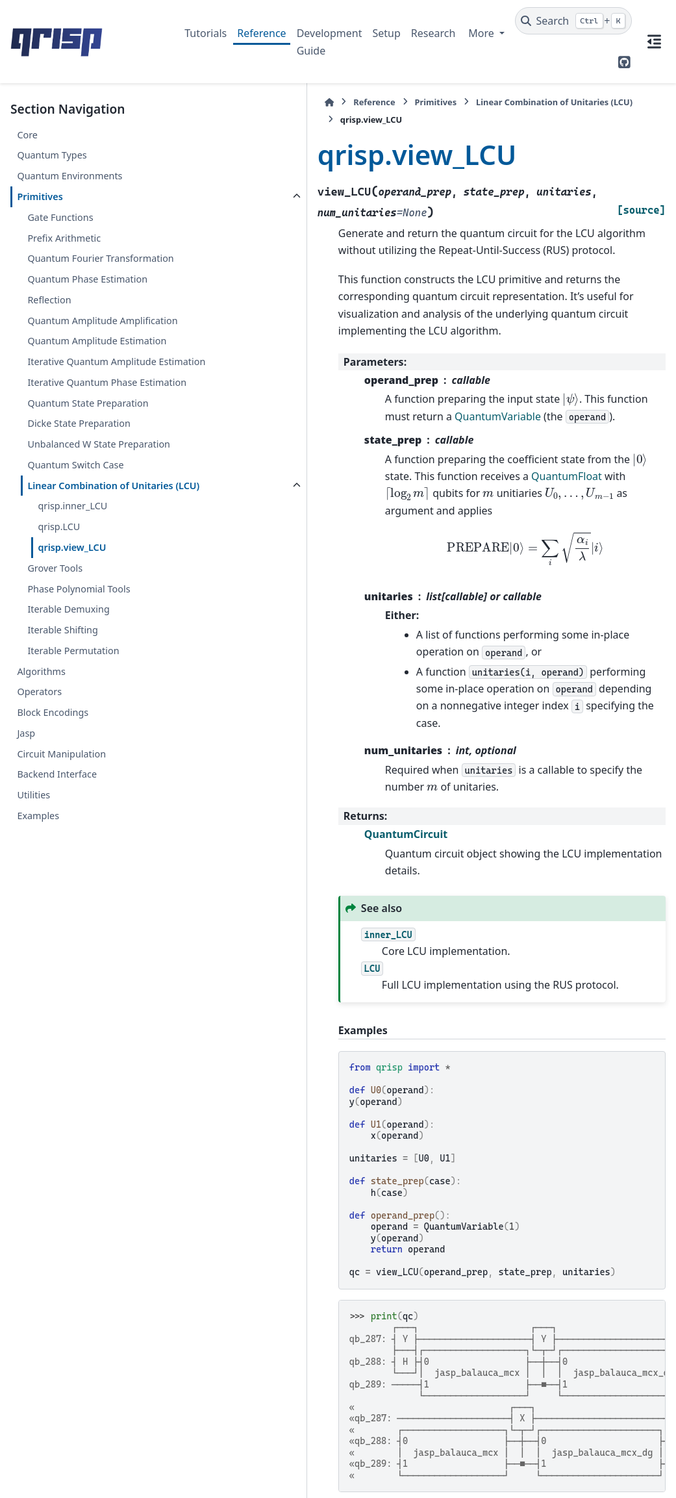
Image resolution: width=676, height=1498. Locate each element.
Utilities (33, 903)
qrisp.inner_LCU (72, 614)
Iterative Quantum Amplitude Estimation (91, 415)
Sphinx (97, 1479)
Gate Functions (60, 217)
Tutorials (205, 33)
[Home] (190, 102)
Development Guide (329, 41)
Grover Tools (54, 676)
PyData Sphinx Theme (577, 1468)
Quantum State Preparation (87, 480)
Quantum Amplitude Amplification (72, 343)
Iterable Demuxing (68, 717)
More (482, 33)
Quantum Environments (69, 176)
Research (433, 33)
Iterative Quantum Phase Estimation (82, 452)
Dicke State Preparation (79, 500)
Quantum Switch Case (75, 558)
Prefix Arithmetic (64, 238)
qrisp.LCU (59, 635)
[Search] (573, 20)
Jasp (26, 841)
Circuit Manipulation (61, 862)
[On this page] (654, 42)
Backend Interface (57, 882)
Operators (39, 800)
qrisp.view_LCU (72, 655)
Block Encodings (52, 820)
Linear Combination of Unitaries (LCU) (78, 586)
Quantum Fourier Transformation (65, 266)
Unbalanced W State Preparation (71, 529)
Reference (261, 33)
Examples (38, 923)
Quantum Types (51, 155)
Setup (386, 33)
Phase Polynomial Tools (78, 697)
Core (27, 135)
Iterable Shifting (62, 737)
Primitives (39, 196)
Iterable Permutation (73, 758)
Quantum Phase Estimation (87, 294)
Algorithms (41, 779)
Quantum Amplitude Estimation (72, 380)
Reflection (49, 315)
